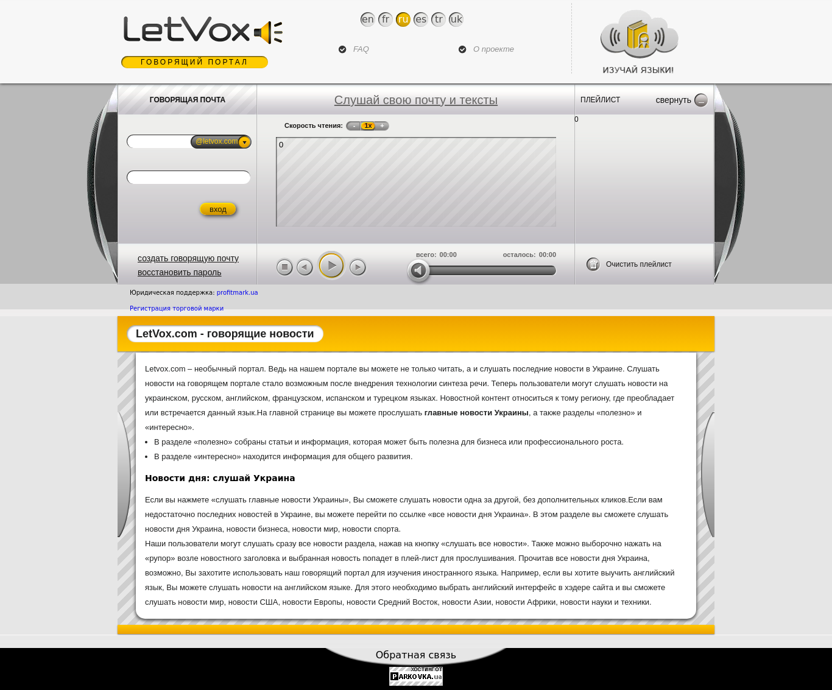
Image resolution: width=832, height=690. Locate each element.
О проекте (493, 49)
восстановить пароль (180, 272)
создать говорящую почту (188, 258)
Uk (456, 19)
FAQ (361, 49)
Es (420, 19)
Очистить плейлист (639, 264)
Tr (439, 19)
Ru (403, 19)
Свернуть (673, 100)
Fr (385, 19)
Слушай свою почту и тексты (416, 100)
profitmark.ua (237, 292)
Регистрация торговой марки (177, 308)
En (368, 19)
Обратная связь (416, 655)
